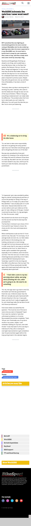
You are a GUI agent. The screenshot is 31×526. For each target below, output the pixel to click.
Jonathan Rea (7, 371)
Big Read (7, 446)
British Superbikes (11, 443)
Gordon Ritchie (9, 17)
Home (3, 9)
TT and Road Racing (11, 453)
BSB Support (8, 450)
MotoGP (7, 436)
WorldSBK (10, 9)
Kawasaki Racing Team (10, 377)
